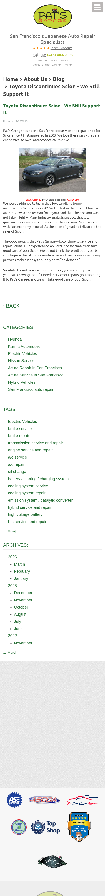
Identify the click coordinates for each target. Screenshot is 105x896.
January (21, 578)
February (22, 571)
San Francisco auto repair (31, 389)
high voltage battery (25, 514)
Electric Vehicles (22, 353)
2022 (12, 636)
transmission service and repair (35, 443)
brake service (20, 428)
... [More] (9, 531)
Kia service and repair (27, 522)
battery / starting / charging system (38, 479)
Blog (59, 79)
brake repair (18, 436)
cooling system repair (27, 493)
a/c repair (16, 464)
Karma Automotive (24, 346)
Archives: (15, 544)
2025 (12, 586)
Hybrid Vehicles (22, 382)
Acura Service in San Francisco (36, 375)
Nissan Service (21, 360)
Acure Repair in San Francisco (35, 368)
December (23, 593)
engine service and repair (30, 450)
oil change (17, 471)
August (20, 614)
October (21, 607)
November (23, 600)
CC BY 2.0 (73, 199)
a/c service (17, 457)
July (17, 621)
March (19, 564)
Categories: (18, 327)
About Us (35, 79)
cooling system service (28, 486)
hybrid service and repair (30, 507)
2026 (12, 557)
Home (10, 79)
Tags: (10, 409)
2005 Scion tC (34, 199)
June (18, 628)
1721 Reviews (61, 48)
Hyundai (15, 339)
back (12, 306)
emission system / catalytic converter (40, 500)
